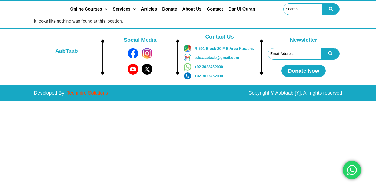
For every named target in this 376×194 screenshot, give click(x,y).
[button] (89, 9)
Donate (169, 9)
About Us (192, 9)
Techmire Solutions (87, 93)
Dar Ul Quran (241, 9)
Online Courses (88, 9)
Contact (215, 9)
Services (124, 9)
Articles (149, 9)
